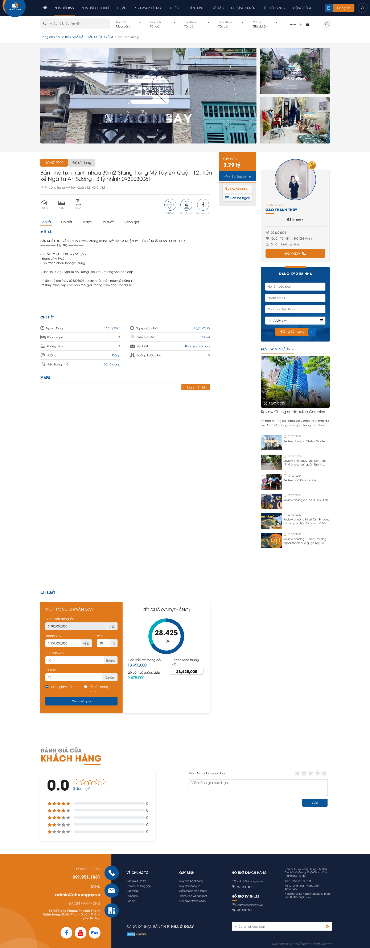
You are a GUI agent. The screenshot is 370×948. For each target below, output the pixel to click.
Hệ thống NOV (274, 8)
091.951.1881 (86, 876)
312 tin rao (295, 219)
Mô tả (46, 221)
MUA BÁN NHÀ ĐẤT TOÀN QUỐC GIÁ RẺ (86, 37)
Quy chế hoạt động (191, 881)
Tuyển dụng (195, 8)
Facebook (203, 207)
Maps (86, 221)
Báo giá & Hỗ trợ (136, 881)
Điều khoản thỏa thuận (193, 890)
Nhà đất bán (64, 8)
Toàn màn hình (196, 387)
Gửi (315, 802)
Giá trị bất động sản (60, 619)
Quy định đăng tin (189, 886)
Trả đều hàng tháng (98, 689)
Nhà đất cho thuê (96, 8)
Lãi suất (108, 221)
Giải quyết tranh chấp (192, 900)
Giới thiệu (132, 890)
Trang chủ (47, 37)
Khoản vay (53, 636)
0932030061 (237, 188)
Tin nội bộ (132, 895)
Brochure (186, 207)
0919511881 (242, 886)
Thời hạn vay (54, 653)
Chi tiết (66, 221)
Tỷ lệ (100, 636)
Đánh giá (131, 221)
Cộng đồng (303, 8)
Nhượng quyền (243, 8)
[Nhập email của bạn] (277, 926)
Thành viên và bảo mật (193, 895)
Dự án (121, 8)
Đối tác (218, 8)
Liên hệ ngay (237, 198)
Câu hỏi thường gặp (139, 886)
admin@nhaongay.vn (77, 894)
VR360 (170, 207)
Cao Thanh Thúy (281, 209)
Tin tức (173, 8)
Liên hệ (131, 900)
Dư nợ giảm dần (62, 687)
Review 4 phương (147, 8)
